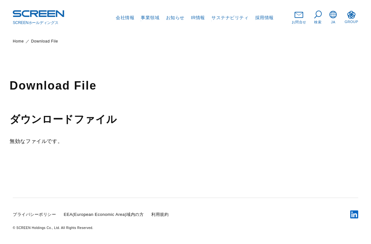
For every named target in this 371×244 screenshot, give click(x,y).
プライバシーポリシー (34, 214)
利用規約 (160, 214)
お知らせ (175, 17)
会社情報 (125, 17)
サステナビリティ (230, 17)
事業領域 (150, 17)
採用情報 (264, 17)
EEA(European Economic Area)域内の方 (104, 214)
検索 (318, 17)
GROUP (351, 17)
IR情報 (198, 17)
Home (18, 41)
